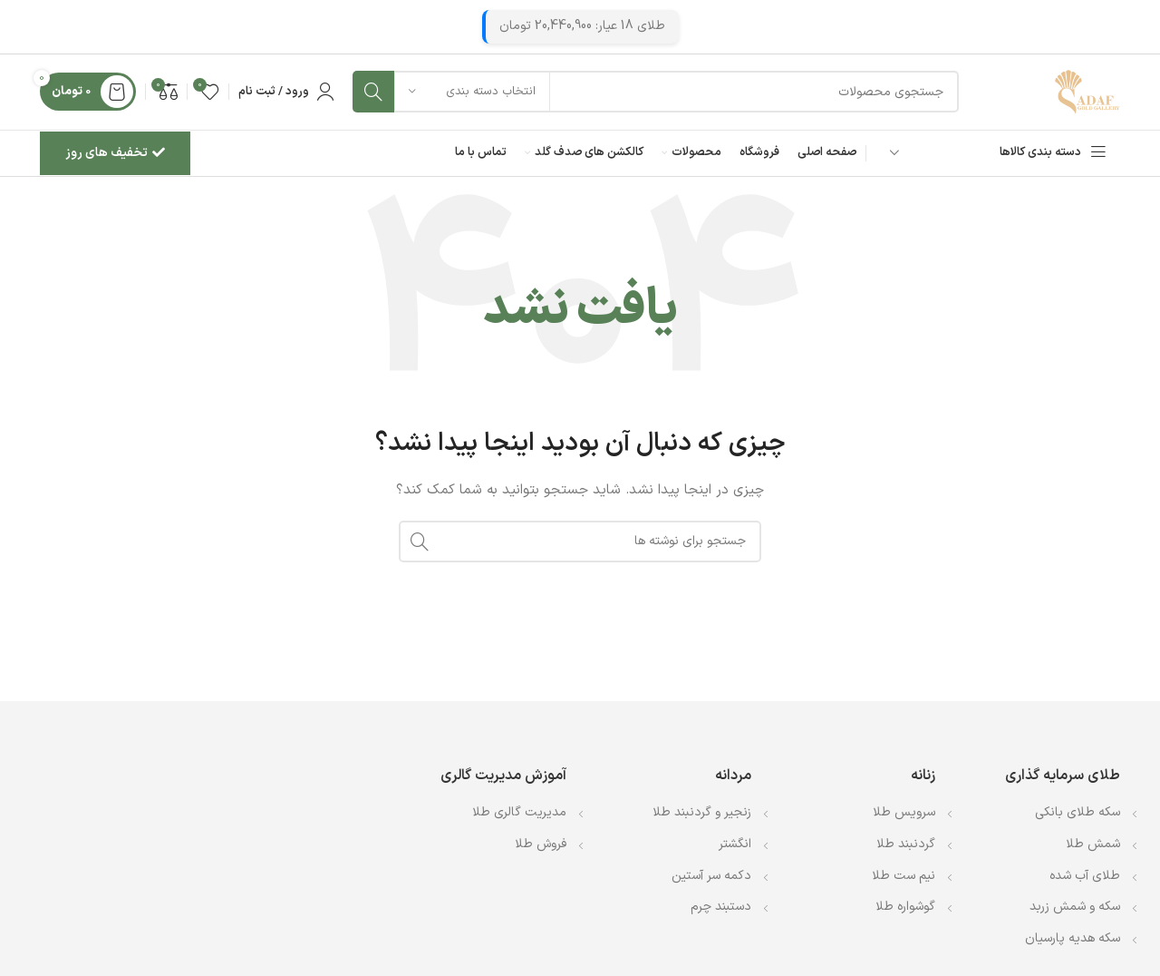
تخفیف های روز (115, 159)
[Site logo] (1084, 94)
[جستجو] (652, 95)
